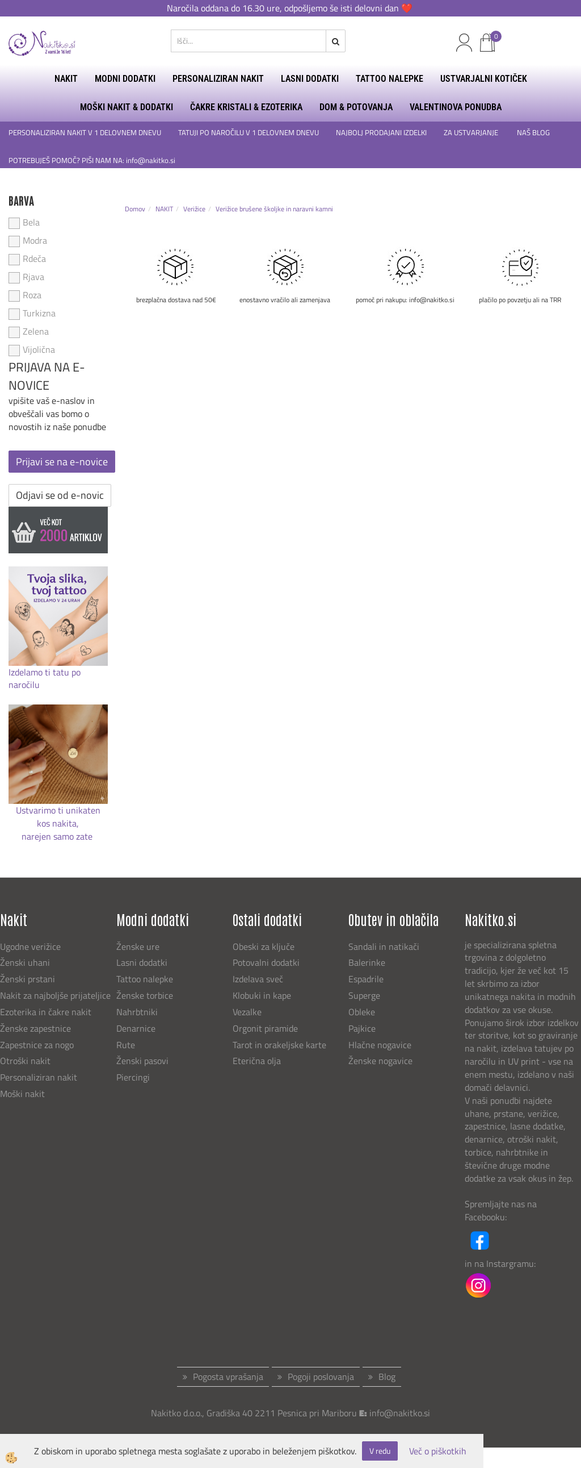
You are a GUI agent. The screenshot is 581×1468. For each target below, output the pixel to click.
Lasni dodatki (141, 962)
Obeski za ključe (263, 946)
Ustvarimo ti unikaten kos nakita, (58, 816)
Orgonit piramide (265, 1028)
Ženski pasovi (143, 1060)
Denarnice (135, 1028)
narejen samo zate (58, 836)
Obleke (361, 1012)
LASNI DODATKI (310, 78)
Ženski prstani (28, 979)
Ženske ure (139, 946)
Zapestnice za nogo (38, 1045)
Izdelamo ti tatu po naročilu (45, 678)
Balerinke (366, 962)
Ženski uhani (26, 962)
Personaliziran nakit (38, 1077)
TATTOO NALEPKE (389, 78)
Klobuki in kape (262, 995)
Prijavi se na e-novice (62, 461)
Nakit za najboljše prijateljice (55, 995)
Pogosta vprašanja (228, 1376)
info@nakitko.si (399, 1413)
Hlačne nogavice (379, 1045)
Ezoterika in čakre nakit (47, 1012)
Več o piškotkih (437, 1451)
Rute (125, 1045)
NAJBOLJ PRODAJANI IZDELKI (381, 132)
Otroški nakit (25, 1060)
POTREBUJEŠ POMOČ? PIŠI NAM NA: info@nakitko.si (93, 160)
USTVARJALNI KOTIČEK (483, 78)
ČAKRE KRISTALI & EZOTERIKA (246, 107)
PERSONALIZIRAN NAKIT (218, 78)
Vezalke (247, 1012)
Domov (135, 208)
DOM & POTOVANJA (356, 107)
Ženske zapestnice (36, 1028)
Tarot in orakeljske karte (279, 1045)
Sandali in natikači (385, 946)
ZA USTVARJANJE (472, 132)
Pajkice (362, 1028)
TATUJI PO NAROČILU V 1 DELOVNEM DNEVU (248, 132)
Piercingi (133, 1077)
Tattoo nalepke (144, 979)
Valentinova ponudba (456, 107)
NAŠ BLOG (534, 132)
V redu (379, 1451)
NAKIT (66, 78)
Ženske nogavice (380, 1060)
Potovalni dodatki (266, 962)
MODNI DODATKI (125, 78)
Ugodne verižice (30, 946)
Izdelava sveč (258, 979)
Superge (364, 995)
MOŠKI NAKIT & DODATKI (126, 107)
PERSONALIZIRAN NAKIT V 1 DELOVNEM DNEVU (85, 132)
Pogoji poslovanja (321, 1376)
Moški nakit (23, 1093)
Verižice (194, 208)
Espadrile (366, 979)
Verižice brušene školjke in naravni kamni (274, 208)
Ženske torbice (144, 995)
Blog (386, 1376)
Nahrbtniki (137, 1012)
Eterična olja (257, 1060)
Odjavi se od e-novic (60, 495)
